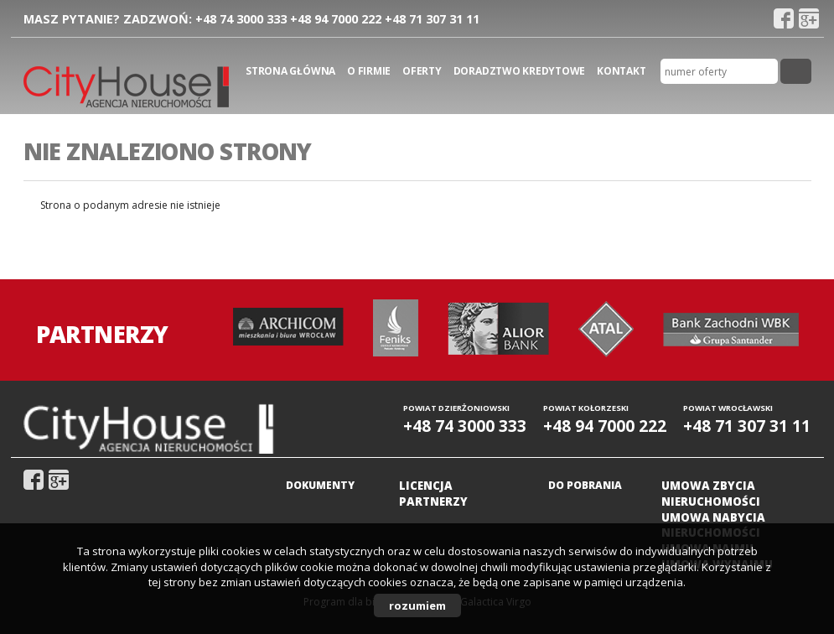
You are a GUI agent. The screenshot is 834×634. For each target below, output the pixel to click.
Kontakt (621, 71)
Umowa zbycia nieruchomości (710, 493)
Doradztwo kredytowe (519, 71)
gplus (809, 18)
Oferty (422, 71)
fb (784, 18)
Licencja (426, 485)
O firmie (369, 71)
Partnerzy (433, 501)
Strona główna (290, 71)
